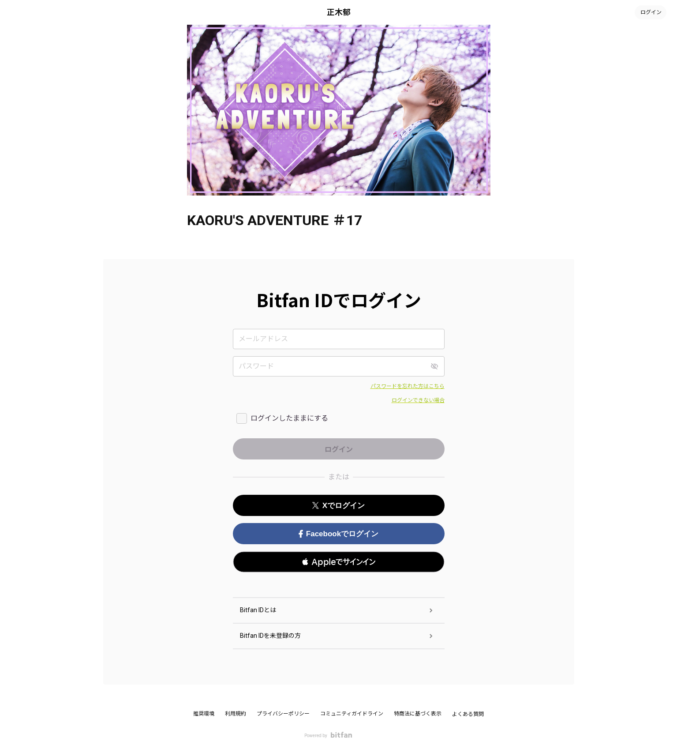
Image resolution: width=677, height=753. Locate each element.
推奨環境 (203, 714)
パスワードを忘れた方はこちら (407, 386)
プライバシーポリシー (283, 714)
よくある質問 (468, 714)
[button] (339, 561)
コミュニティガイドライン (351, 714)
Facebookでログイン (338, 534)
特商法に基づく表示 (417, 714)
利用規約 (235, 714)
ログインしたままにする (289, 418)
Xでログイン (338, 505)
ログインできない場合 (418, 400)
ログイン (650, 12)
